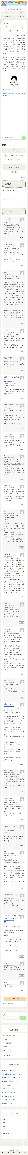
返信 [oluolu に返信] (21, 479)
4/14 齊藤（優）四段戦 (9, 1035)
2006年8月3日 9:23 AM (9, 513)
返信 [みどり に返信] (21, 622)
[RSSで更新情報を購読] (15, 172)
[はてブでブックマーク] (21, 27)
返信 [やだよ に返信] (21, 697)
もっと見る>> (6, 1055)
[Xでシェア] (6, 27)
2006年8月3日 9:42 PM (9, 408)
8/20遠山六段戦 (6, 1074)
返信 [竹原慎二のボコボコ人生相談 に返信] (21, 398)
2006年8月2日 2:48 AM (9, 965)
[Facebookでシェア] (14, 27)
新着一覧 (20, 93)
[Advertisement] (14, 118)
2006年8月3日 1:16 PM (9, 457)
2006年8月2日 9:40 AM (9, 772)
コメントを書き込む (14, 998)
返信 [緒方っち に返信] (21, 547)
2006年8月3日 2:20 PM (9, 436)
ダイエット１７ (7, 1050)
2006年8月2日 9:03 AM (9, 853)
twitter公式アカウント (8, 89)
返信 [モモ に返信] (21, 888)
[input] (14, 138)
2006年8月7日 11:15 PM (9, 246)
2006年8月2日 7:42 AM (9, 920)
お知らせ (14, 93)
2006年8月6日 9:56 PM (9, 332)
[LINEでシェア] (10, 31)
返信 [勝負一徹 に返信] (21, 674)
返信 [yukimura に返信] (21, 504)
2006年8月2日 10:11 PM (9, 631)
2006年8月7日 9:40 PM (9, 274)
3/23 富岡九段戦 (7, 1043)
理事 (3, 1085)
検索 (3, 1015)
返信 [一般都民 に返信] (21, 351)
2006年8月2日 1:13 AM (9, 984)
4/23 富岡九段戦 (6, 1092)
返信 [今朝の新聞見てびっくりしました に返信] (21, 909)
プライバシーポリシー (14, 1150)
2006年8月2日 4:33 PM (9, 706)
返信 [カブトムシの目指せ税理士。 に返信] (21, 845)
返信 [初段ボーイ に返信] (21, 764)
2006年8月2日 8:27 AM (9, 898)
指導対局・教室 (6, 93)
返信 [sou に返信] (21, 975)
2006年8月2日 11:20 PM (9, 556)
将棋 (4, 145)
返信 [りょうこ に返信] (21, 597)
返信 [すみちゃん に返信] (21, 792)
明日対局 (5, 1039)
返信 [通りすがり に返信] (21, 370)
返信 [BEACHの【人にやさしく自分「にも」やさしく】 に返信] (21, 956)
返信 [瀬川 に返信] (21, 323)
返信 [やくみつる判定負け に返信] (21, 265)
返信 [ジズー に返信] (21, 237)
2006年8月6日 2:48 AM (9, 360)
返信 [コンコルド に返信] (21, 449)
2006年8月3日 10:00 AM (9, 487)
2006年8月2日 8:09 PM (9, 682)
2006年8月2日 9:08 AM (9, 830)
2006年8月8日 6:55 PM (9, 220)
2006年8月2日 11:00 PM (9, 605)
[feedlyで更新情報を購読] (12, 172)
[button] (18, 31)
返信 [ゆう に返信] (21, 990)
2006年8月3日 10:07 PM (9, 381)
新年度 (4, 1096)
